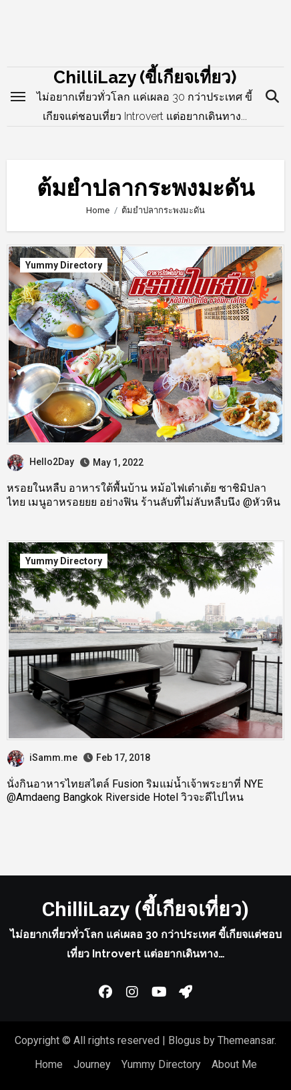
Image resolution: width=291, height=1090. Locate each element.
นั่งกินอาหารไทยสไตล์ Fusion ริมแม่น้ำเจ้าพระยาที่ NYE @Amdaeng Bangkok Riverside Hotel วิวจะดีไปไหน (135, 791)
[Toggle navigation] (18, 97)
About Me (234, 1064)
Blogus (184, 1040)
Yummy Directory (63, 265)
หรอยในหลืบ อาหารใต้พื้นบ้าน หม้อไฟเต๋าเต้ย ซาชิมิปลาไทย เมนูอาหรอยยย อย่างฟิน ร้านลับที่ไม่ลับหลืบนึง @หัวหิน (143, 495)
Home (49, 1064)
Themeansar (246, 1040)
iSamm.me (42, 757)
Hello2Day (40, 461)
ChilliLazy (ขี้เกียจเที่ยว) (144, 77)
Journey (92, 1064)
